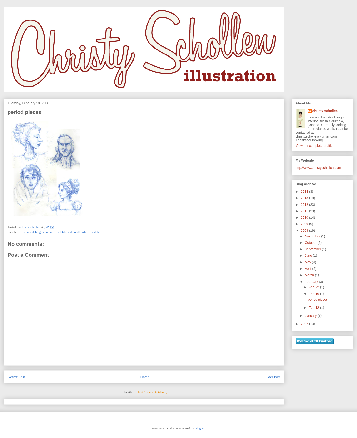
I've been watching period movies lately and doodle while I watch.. (59, 232)
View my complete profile (314, 146)
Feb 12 (314, 308)
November (313, 236)
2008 (305, 230)
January (311, 316)
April (308, 269)
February (312, 282)
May (308, 262)
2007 (305, 324)
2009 (305, 224)
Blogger (199, 428)
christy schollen (325, 111)
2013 (305, 198)
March (310, 275)
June (309, 255)
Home (144, 377)
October (311, 243)
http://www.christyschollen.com (318, 168)
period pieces (318, 299)
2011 (305, 211)
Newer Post (16, 377)
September (313, 249)
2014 (305, 191)
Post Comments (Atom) (152, 392)
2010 (305, 217)
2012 (305, 205)
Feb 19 (314, 294)
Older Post (272, 377)
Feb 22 (314, 287)
